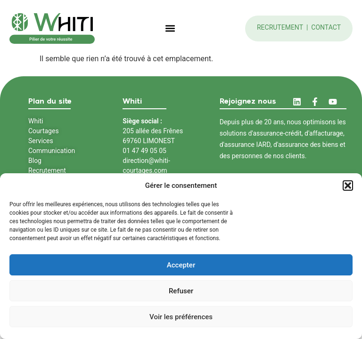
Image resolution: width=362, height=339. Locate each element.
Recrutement (281, 27)
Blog (34, 160)
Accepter (181, 265)
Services (40, 141)
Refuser (181, 291)
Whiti (35, 121)
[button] (348, 185)
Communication (51, 150)
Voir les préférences (181, 317)
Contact (326, 27)
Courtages (43, 131)
